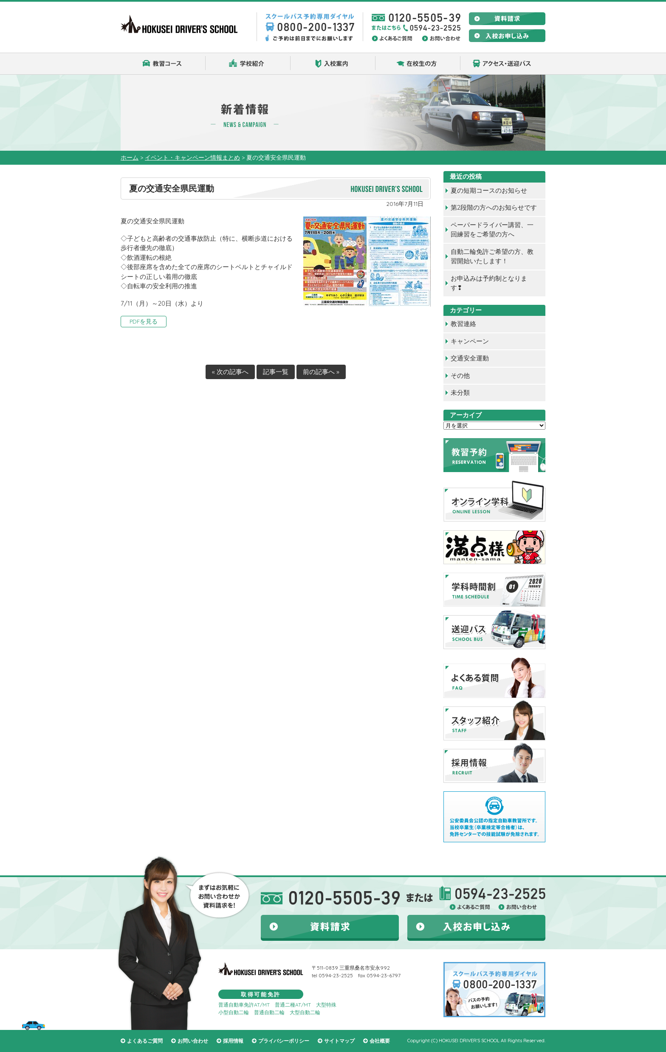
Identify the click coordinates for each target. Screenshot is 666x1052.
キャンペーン (470, 341)
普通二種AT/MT (293, 1004)
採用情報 (233, 1041)
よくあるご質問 (145, 1041)
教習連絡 (463, 324)
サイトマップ (339, 1041)
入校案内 (333, 63)
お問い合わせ (193, 1041)
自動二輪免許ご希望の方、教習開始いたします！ (492, 256)
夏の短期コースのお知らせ (489, 190)
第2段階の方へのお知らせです (494, 207)
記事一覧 (275, 372)
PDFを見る (144, 321)
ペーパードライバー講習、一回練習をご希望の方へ (492, 230)
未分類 (460, 392)
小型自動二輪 (233, 1012)
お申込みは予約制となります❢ (489, 283)
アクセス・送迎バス (502, 63)
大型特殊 (326, 1004)
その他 (460, 375)
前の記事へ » (321, 372)
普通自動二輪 (269, 1012)
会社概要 (380, 1041)
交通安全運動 (470, 358)
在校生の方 (417, 63)
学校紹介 (248, 63)
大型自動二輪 (305, 1012)
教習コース (163, 63)
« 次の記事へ (230, 372)
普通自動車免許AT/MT (244, 1004)
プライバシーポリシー (283, 1041)
